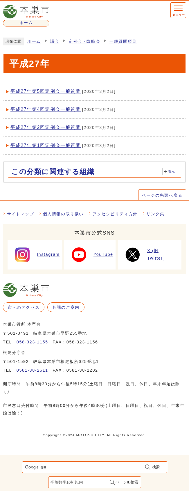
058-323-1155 (32, 342)
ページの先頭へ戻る (162, 195)
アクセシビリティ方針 (115, 214)
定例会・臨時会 (84, 41)
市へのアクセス (23, 307)
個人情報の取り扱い (63, 214)
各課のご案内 (66, 307)
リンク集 (155, 214)
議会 (54, 41)
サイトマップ (20, 214)
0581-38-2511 (32, 370)
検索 (156, 467)
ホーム (34, 41)
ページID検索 (127, 482)
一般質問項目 (123, 41)
